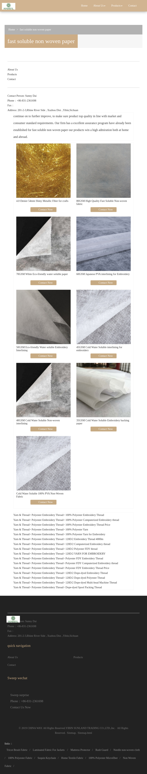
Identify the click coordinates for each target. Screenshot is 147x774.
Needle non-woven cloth (127, 750)
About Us (99, 5)
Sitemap (71, 732)
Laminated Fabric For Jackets (49, 750)
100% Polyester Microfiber (103, 758)
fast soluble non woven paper (35, 29)
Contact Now (45, 209)
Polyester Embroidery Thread (47, 515)
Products (116, 5)
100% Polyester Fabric (20, 758)
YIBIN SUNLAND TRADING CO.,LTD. (88, 728)
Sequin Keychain (47, 758)
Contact (132, 5)
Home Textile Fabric (72, 758)
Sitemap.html (85, 732)
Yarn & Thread (21, 515)
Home (84, 5)
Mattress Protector (80, 750)
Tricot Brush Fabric (17, 750)
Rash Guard (102, 750)
